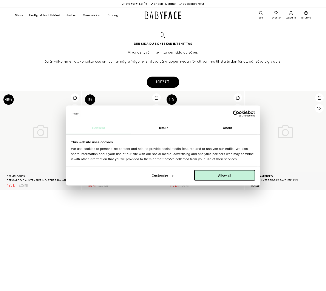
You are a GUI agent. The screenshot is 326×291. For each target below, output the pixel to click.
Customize (162, 175)
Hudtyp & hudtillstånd (44, 15)
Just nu (71, 15)
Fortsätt (163, 82)
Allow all (224, 175)
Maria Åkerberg (262, 176)
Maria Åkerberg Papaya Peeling (274, 180)
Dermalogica (16, 176)
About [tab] (227, 128)
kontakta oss (90, 61)
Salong (113, 15)
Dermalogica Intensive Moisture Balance (38, 180)
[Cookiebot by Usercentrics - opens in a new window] (236, 114)
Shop (19, 15)
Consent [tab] (98, 128)
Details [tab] (163, 128)
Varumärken (92, 15)
